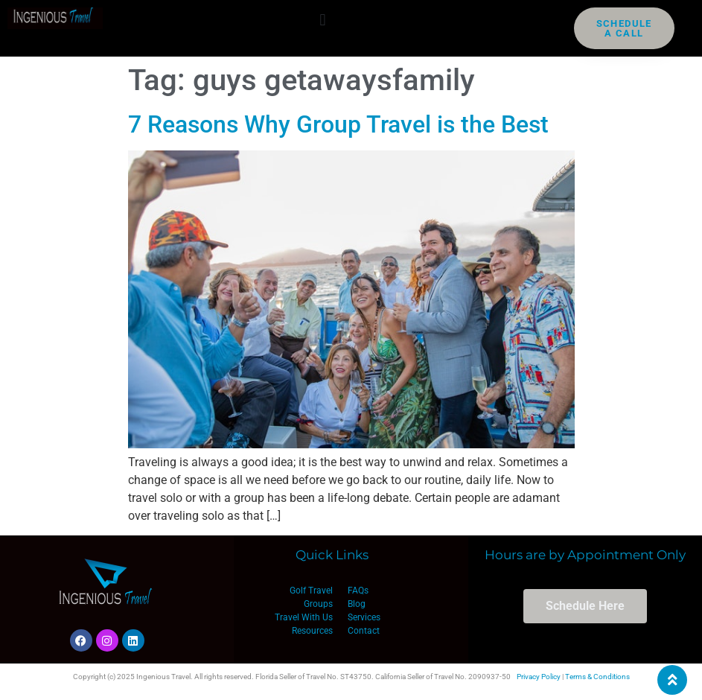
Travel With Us (304, 617)
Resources (312, 631)
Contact (364, 631)
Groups (318, 604)
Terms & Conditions (597, 676)
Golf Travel (311, 590)
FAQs (358, 590)
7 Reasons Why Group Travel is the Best (338, 124)
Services (364, 617)
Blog (357, 604)
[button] (323, 19)
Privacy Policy (539, 676)
